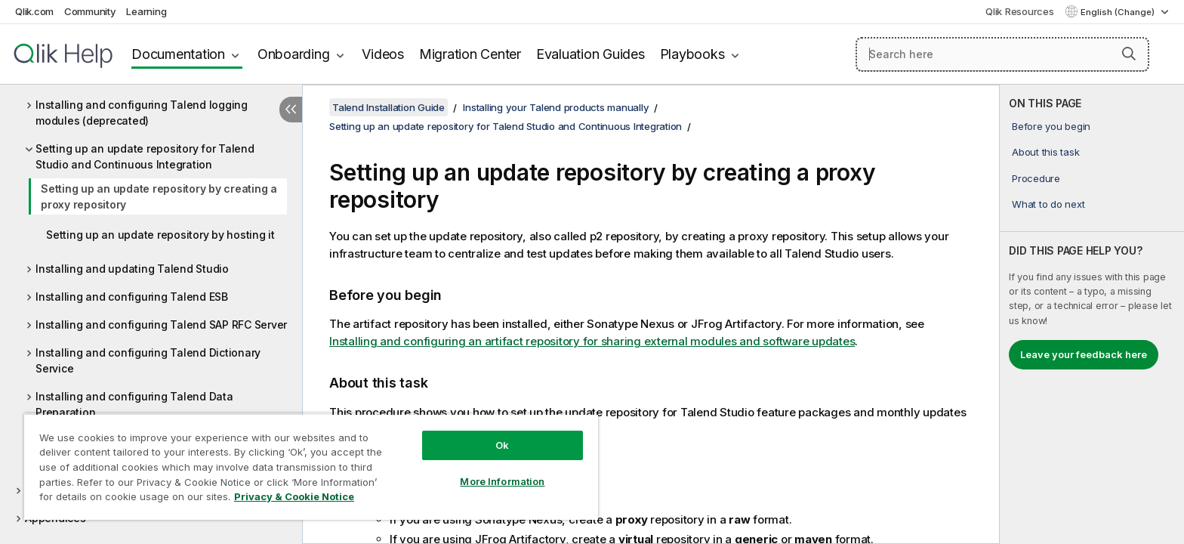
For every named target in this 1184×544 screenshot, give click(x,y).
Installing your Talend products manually (556, 107)
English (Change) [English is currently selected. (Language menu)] (1119, 12)
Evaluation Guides (590, 54)
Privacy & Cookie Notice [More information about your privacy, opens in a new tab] (294, 496)
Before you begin (1051, 126)
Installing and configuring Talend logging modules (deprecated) (141, 112)
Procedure (1036, 178)
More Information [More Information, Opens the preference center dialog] (502, 481)
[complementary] (1092, 314)
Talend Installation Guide (388, 107)
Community (90, 11)
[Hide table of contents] (290, 109)
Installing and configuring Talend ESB (131, 296)
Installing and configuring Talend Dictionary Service (148, 360)
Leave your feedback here (1083, 354)
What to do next (1048, 204)
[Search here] (1002, 54)
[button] (1129, 53)
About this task (1045, 152)
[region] (311, 466)
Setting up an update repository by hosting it (160, 234)
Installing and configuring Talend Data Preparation (134, 404)
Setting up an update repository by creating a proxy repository (159, 196)
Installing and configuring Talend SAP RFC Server (161, 324)
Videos (383, 54)
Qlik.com (34, 11)
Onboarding (293, 54)
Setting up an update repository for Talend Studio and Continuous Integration (144, 156)
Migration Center (470, 54)
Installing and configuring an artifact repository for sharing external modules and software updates (592, 341)
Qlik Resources (1019, 11)
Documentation (178, 54)
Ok (502, 445)
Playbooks (692, 54)
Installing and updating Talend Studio (132, 268)
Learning (146, 11)
